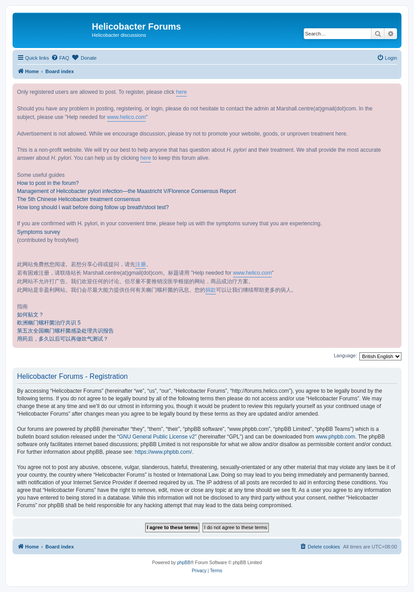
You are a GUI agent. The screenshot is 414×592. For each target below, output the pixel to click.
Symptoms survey (38, 232)
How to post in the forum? (48, 183)
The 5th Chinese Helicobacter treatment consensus (78, 199)
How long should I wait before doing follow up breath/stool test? (93, 207)
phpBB (183, 562)
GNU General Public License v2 (156, 437)
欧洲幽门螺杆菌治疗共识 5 (49, 323)
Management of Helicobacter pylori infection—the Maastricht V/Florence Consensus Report (126, 191)
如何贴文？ (30, 314)
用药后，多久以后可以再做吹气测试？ (62, 339)
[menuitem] (60, 58)
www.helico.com (126, 117)
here (181, 92)
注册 (140, 264)
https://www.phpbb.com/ (163, 452)
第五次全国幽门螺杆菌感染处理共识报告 (65, 331)
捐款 (210, 290)
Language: (345, 355)
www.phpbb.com (335, 437)
